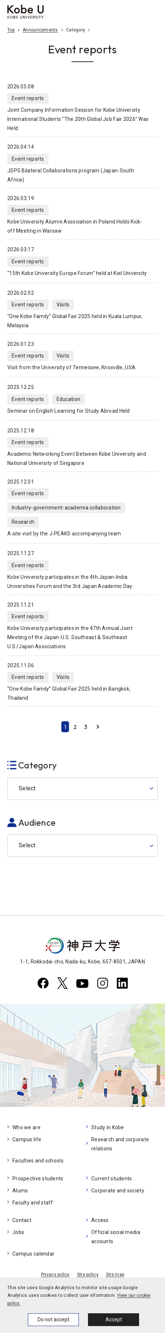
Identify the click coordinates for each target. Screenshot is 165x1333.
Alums (20, 1190)
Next (98, 726)
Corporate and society (117, 1190)
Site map (115, 1274)
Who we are (26, 1127)
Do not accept (53, 1319)
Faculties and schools (38, 1161)
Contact (21, 1220)
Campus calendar (33, 1254)
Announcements (40, 30)
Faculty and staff (32, 1203)
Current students (111, 1178)
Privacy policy (55, 1274)
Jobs (18, 1232)
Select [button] (27, 788)
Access (100, 1220)
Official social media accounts (115, 1236)
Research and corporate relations (120, 1144)
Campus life (26, 1139)
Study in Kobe (107, 1127)
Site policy (88, 1274)
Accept (113, 1319)
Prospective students (38, 1178)
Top (11, 30)
